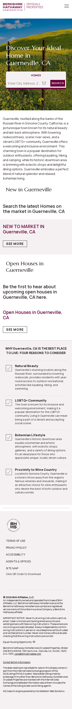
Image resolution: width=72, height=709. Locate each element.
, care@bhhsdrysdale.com (27, 653)
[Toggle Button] (66, 6)
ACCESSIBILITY (15, 554)
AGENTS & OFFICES (18, 561)
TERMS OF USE (15, 541)
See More (15, 244)
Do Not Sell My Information (17, 662)
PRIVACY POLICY (16, 547)
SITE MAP (12, 568)
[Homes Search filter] (44, 83)
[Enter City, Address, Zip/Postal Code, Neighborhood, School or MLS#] (23, 83)
